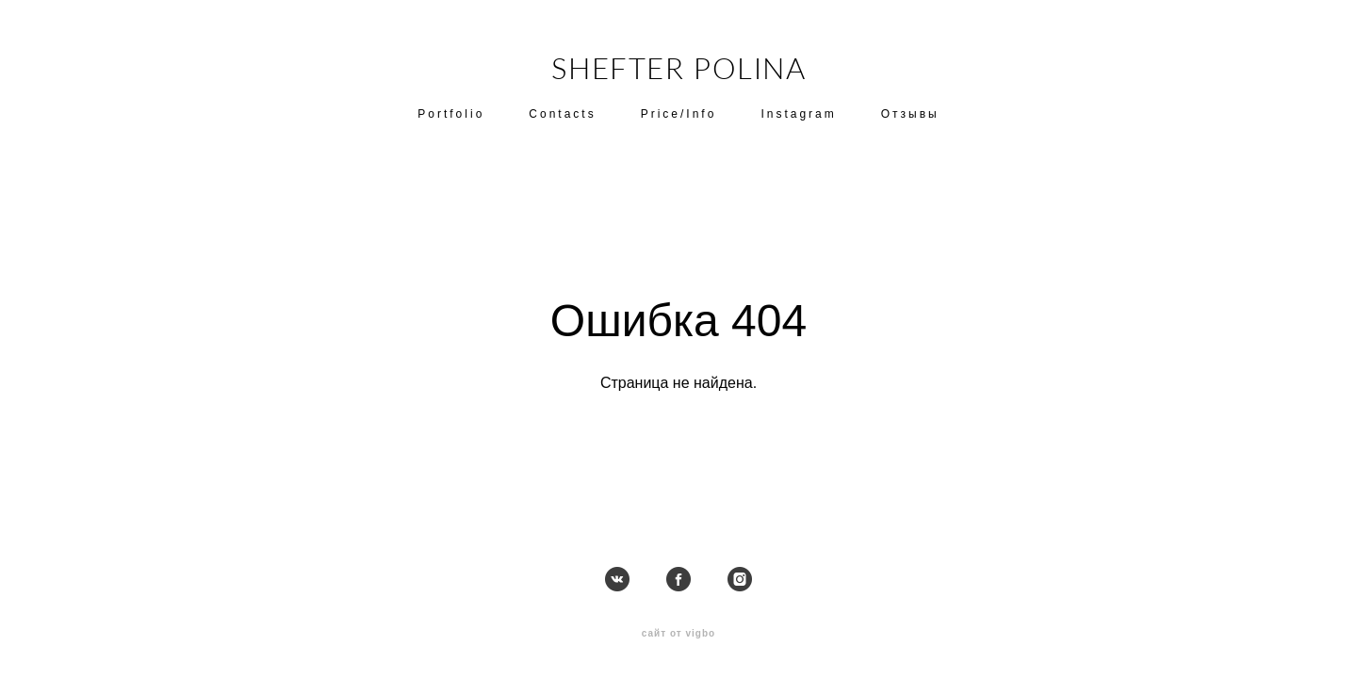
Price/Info (679, 114)
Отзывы (910, 114)
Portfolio (450, 114)
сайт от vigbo (678, 633)
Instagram (798, 114)
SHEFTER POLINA (679, 68)
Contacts (562, 114)
